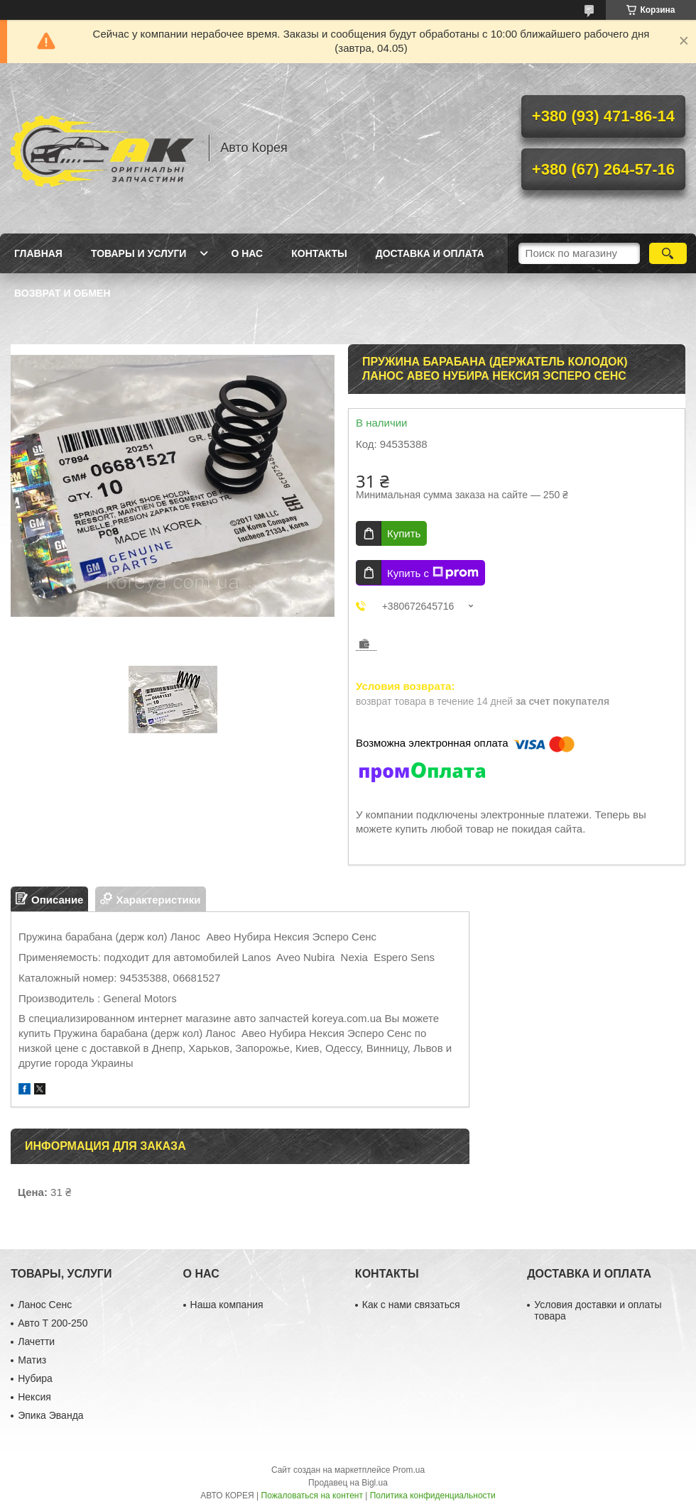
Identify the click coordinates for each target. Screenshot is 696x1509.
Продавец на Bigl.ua (348, 1483)
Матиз (32, 1360)
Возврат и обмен (62, 293)
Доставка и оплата (430, 253)
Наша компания (226, 1304)
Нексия (34, 1397)
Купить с (433, 572)
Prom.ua (409, 1470)
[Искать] (668, 253)
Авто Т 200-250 (52, 1323)
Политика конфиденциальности (433, 1495)
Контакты (319, 253)
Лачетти (36, 1341)
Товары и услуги (139, 253)
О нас (247, 253)
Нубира (35, 1378)
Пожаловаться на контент (312, 1495)
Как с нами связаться (411, 1304)
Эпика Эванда (50, 1415)
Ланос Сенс (45, 1304)
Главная (38, 253)
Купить (403, 533)
